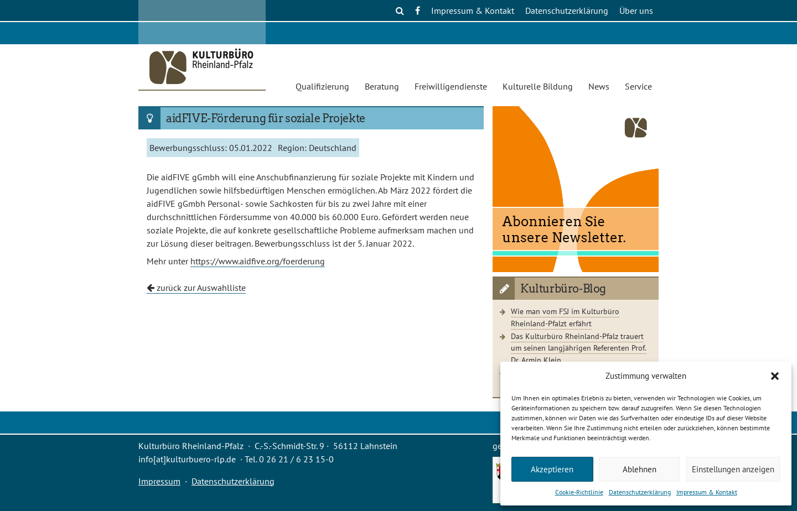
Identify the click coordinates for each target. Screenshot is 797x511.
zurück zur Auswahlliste (196, 287)
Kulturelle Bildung (538, 86)
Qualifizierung (322, 86)
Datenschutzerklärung (640, 492)
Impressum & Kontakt (706, 492)
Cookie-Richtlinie (579, 492)
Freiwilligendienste (451, 86)
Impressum (159, 481)
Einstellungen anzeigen (733, 469)
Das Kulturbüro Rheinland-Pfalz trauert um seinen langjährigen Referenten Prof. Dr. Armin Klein (578, 348)
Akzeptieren (552, 469)
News (598, 86)
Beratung (382, 86)
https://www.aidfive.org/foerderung (257, 261)
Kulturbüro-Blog (563, 288)
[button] (774, 376)
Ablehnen (639, 469)
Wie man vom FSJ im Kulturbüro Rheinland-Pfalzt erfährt (565, 317)
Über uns (636, 10)
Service (638, 86)
